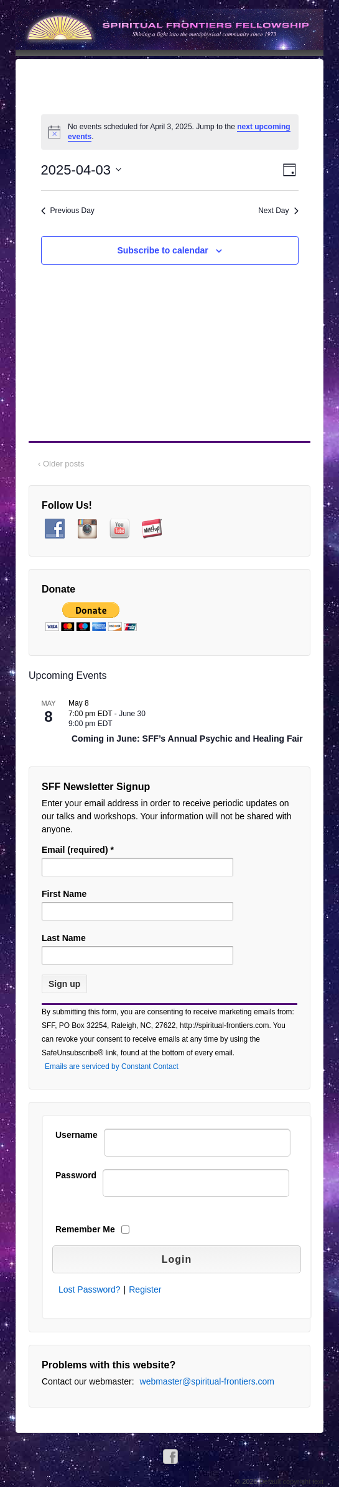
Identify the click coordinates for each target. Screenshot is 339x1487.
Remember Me (85, 1229)
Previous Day (68, 210)
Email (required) (78, 850)
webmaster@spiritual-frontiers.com (207, 1381)
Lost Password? (89, 1289)
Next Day (278, 210)
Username (76, 1135)
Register (145, 1289)
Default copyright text (290, 1481)
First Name (64, 894)
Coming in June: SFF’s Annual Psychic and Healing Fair (187, 739)
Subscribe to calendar (162, 250)
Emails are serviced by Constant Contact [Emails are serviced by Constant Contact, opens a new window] (112, 1066)
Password (75, 1175)
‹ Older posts (61, 463)
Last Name (64, 938)
